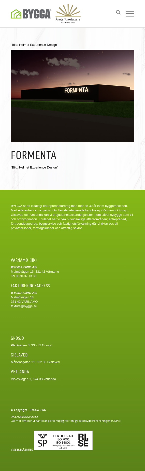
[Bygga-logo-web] (46, 13)
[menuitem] (116, 13)
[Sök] (116, 13)
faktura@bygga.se (24, 306)
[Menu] (127, 13)
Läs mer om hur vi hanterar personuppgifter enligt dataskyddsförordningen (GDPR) (65, 420)
